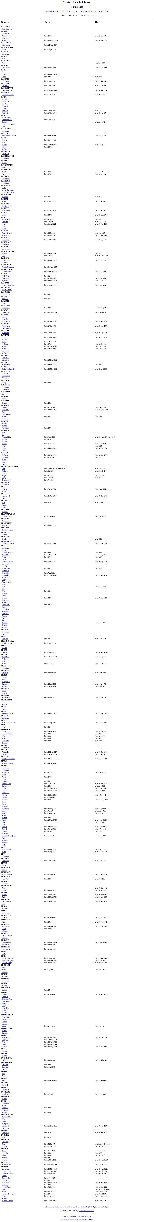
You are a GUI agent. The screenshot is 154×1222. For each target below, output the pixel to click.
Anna (4, 779)
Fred (3, 58)
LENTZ (4, 720)
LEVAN (4, 761)
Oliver (4, 451)
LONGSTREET (7, 1114)
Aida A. (4, 140)
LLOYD (4, 1035)
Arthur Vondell (7, 874)
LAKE (3, 115)
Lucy (4, 811)
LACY (3, 70)
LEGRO (4, 650)
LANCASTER (6, 185)
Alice (4, 1151)
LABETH (4, 56)
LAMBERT (5, 160)
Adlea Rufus (6, 1171)
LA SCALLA (6, 43)
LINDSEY (5, 940)
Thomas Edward (7, 763)
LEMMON (5, 688)
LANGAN (5, 231)
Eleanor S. (5, 926)
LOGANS (4, 1083)
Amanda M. (6, 219)
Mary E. (5, 512)
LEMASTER (6, 670)
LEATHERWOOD (8, 514)
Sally (4, 897)
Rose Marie (6, 45)
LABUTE (4, 65)
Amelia (4, 172)
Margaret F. (6, 682)
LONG (3, 1101)
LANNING (5, 258)
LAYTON (4, 453)
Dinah (4, 559)
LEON (3, 725)
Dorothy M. (6, 294)
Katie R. (5, 1153)
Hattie (4, 709)
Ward (4, 228)
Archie (4, 423)
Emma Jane (6, 568)
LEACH (4, 494)
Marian (4, 870)
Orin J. (4, 824)
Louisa (4, 534)
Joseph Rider (6, 437)
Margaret (5, 38)
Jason (4, 804)
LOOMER (5, 1139)
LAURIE (4, 367)
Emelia (4, 917)
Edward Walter (7, 516)
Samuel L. (5, 360)
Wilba (4, 491)
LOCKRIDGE (6, 1058)
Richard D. (5, 1047)
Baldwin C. (6, 312)
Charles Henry (7, 643)
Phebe (4, 607)
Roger (4, 475)
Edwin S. (5, 564)
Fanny (4, 174)
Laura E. (5, 1044)
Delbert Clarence (8, 543)
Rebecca (5, 639)
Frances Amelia (7, 734)
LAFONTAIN (6, 92)
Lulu (3, 1196)
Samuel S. (5, 618)
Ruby (4, 922)
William (5, 149)
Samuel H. (5, 1128)
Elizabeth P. (6, 1037)
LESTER (4, 756)
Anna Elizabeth (7, 552)
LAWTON (5, 430)
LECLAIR (5, 528)
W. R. (4, 845)
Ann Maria (5, 657)
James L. (5, 1003)
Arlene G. (5, 521)
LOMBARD (5, 1092)
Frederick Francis (8, 95)
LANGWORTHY (7, 251)
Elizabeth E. (6, 321)
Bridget (4, 403)
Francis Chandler (8, 285)
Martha (4, 417)
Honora (4, 339)
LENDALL (5, 695)
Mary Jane (5, 1008)
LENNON (4, 716)
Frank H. (5, 573)
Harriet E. (5, 410)
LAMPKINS (5, 176)
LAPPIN (4, 296)
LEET (3, 636)
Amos (4, 777)
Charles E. (5, 994)
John (3, 142)
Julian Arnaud (7, 290)
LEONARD (5, 729)
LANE (3, 217)
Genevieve (5, 861)
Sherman (5, 673)
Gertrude (5, 1108)
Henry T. (5, 1040)
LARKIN (4, 315)
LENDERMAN (6, 700)
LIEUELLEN (6, 872)
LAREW (4, 310)
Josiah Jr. (5, 1094)
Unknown (5, 34)
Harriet (4, 795)
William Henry (7, 963)
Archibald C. (6, 1117)
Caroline (5, 104)
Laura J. (5, 126)
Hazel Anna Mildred (9, 722)
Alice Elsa (5, 772)
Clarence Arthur (7, 1173)
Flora (4, 188)
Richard (4, 471)
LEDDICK (5, 532)
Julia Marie (6, 326)
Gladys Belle (6, 942)
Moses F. (5, 346)
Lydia (4, 1121)
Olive (4, 822)
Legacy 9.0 (83, 1219)
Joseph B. (5, 806)
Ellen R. (5, 253)
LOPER (4, 1162)
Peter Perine (6, 605)
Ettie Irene (5, 1182)
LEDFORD (5, 537)
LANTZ (4, 274)
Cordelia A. (6, 308)
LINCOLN (5, 906)
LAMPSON (5, 181)
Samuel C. (5, 1126)
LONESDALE (6, 1096)
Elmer (4, 215)
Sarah (4, 464)
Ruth (3, 256)
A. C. (4, 72)
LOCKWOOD (6, 1062)
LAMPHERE (6, 170)
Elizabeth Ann (7, 999)
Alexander (5, 752)
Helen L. (5, 1185)
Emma (4, 108)
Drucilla (5, 319)
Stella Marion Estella (9, 136)
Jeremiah (5, 1085)
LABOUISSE (6, 61)
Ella (3, 432)
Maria (4, 201)
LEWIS (4, 766)
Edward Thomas (7, 562)
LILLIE (4, 892)
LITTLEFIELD (7, 1015)
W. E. (4, 954)
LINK (3, 956)
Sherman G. (6, 949)
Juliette (4, 648)
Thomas (5, 235)
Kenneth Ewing (7, 1194)
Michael (5, 976)
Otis (3, 226)
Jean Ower (5, 945)
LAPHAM (5, 283)
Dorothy (5, 222)
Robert (4, 473)
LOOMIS (4, 1148)
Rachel (4, 827)
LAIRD (4, 97)
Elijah (4, 929)
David (4, 49)
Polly (4, 738)
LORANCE (5, 1167)
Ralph (4, 1155)
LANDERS (5, 203)
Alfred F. (5, 373)
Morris (4, 693)
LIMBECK (5, 899)
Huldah (4, 799)
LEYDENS (5, 858)
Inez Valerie (6, 68)
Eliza (4, 337)
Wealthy (5, 1160)
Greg (3, 394)
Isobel (4, 77)
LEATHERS (5, 509)
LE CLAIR (5, 482)
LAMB (3, 138)
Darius (4, 786)
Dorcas (4, 790)
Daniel (4, 122)
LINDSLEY (5, 947)
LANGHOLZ (6, 242)
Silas (3, 303)
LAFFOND (5, 83)
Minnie (4, 426)
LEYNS (4, 863)
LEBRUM (5, 518)
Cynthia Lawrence (8, 759)
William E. (5, 353)
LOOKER (5, 1135)
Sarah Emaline (7, 90)
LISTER (4, 983)
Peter (4, 63)
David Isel (5, 557)
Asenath (4, 754)
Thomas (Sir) (6, 480)
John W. (5, 736)
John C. (4, 661)
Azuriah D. (5, 407)
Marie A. (5, 602)
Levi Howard (6, 414)
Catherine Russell (8, 369)
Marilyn (5, 1198)
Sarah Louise (6, 328)
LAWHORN (5, 392)
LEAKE (4, 500)
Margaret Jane (7, 206)
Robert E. (5, 614)
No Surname (49, 11)
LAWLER (5, 396)
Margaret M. (6, 1124)
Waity (4, 1026)
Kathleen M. (6, 698)
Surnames (79, 1216)
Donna (4, 1176)
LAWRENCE (6, 405)
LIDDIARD (5, 867)
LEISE (3, 666)
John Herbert (6, 210)
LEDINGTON (6, 541)
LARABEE (5, 301)
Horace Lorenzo (7, 958)
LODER (4, 1071)
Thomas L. (5, 1158)
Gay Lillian (6, 575)
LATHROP (5, 355)
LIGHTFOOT (6, 877)
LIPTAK (4, 974)
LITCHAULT (6, 988)
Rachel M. (5, 609)
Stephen (5, 1069)
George (4, 677)
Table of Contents (69, 1216)
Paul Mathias (6, 901)
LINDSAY (5, 933)
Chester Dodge (7, 784)
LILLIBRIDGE (7, 886)
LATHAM (5, 335)
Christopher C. (7, 120)
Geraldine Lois (7, 271)
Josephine (5, 809)
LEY (3, 854)
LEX (3, 847)
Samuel (4, 634)
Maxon (4, 818)
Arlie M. (5, 299)
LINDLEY (5, 924)
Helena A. (5, 86)
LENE (3, 707)
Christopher (6, 632)
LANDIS (4, 213)
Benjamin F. (6, 376)
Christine (5, 883)
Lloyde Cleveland (8, 192)
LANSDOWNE (6, 269)
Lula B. (4, 489)
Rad (3, 469)
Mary (4, 40)
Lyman (4, 598)
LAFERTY (5, 79)
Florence (5, 652)
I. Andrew (5, 457)
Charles (4, 262)
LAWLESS (5, 401)
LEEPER (4, 630)
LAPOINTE (5, 292)
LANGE (4, 237)
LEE (3, 546)
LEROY (4, 750)
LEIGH (4, 654)
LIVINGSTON (6, 1028)
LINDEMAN (6, 915)
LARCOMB (5, 305)
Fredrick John (6, 849)
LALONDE (5, 133)
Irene (4, 1189)
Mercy (4, 969)
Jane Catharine (7, 29)
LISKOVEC (5, 979)
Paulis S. (5, 1060)
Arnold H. (5, 555)
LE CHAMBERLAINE (9, 466)
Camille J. (5, 240)
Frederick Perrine (8, 124)
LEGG (3, 645)
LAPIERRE (5, 287)
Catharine (5, 659)
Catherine (5, 260)
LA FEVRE (5, 27)
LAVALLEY (5, 371)
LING (3, 951)
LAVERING (5, 380)
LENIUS (4, 711)
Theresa (4, 840)
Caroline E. (6, 179)
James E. (5, 167)
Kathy (4, 1006)
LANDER (4, 199)
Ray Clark (5, 358)
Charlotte (5, 997)
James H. (5, 111)
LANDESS (5, 208)
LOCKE (4, 1053)
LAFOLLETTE (7, 88)
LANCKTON (6, 194)
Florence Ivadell (7, 713)
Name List (87, 1216)
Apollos (4, 908)
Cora (3, 702)
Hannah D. (5, 793)
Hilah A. (5, 797)
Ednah (4, 1144)
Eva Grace (5, 1001)
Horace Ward (6, 1187)
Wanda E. (5, 525)
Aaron (4, 732)
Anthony (5, 455)
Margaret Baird (7, 1164)
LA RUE (4, 31)
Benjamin (5, 1017)
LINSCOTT (5, 965)
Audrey (4, 985)
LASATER (5, 330)
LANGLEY (5, 247)
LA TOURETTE (7, 47)
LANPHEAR (6, 265)
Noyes (4, 448)
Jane (3, 967)
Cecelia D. (5, 1133)
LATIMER (5, 362)
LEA (3, 487)
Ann (3, 888)
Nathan (4, 398)
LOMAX (4, 1087)
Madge (4, 704)
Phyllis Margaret (7, 960)
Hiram (4, 679)
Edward (4, 378)
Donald (4, 1022)
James (4, 342)
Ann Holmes (6, 117)
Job (3, 435)
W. (3, 147)
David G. (5, 106)
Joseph (4, 145)
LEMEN (4, 675)
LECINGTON (6, 523)
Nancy (4, 505)
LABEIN (4, 52)
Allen (4, 775)
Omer (4, 865)
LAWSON (5, 421)
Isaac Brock (6, 496)
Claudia (4, 74)
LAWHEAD (5, 385)
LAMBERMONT (7, 156)
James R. (5, 113)
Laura (4, 596)
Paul (3, 904)
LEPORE (4, 745)
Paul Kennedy (7, 935)
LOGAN (4, 1078)
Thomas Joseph (7, 530)
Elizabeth (5, 566)
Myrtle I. (5, 281)
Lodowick (5, 344)
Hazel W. (5, 879)
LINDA (4, 911)
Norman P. (5, 428)
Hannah (4, 577)
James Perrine (7, 582)
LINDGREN (5, 920)
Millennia (91, 1219)
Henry (4, 383)
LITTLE (4, 992)
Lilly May (5, 81)
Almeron (5, 99)
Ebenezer (5, 1065)
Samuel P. (5, 351)
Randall (4, 831)
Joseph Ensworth (8, 267)
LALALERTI (6, 129)
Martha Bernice (7, 1201)
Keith (4, 1192)
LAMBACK (5, 151)
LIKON (4, 881)
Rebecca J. (5, 611)
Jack (3, 412)
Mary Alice (6, 364)
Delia (4, 788)
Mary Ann (5, 333)
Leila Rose (5, 276)
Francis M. (5, 571)
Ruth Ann (5, 741)
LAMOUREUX (7, 165)
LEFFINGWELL (7, 641)
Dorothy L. (6, 1178)
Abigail (4, 36)
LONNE (4, 1130)
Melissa (4, 1031)
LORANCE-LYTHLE (86, 15)
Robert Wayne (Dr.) (9, 836)
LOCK (3, 1049)
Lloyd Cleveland (7, 190)
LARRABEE (6, 324)
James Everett (7, 233)
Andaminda (6, 102)
